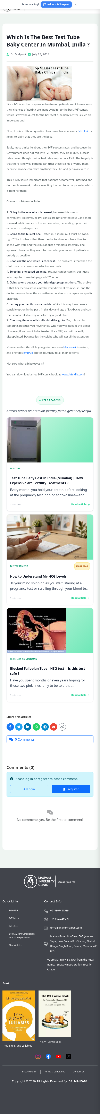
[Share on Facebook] (10, 727)
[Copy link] (62, 727)
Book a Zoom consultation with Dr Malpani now (22, 935)
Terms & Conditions (54, 1071)
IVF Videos (14, 918)
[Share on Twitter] (19, 727)
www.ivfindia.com (72, 374)
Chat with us (15, 945)
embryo (28, 352)
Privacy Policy (29, 1071)
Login (29, 789)
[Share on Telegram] (45, 727)
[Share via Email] (53, 727)
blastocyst (70, 347)
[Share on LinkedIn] (27, 727)
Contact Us (78, 1071)
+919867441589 (59, 910)
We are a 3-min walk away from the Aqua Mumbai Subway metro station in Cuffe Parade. (70, 964)
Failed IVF (13, 910)
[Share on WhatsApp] (36, 727)
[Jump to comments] (50, 739)
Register (70, 789)
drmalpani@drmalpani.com (66, 927)
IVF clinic (83, 131)
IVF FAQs (13, 926)
